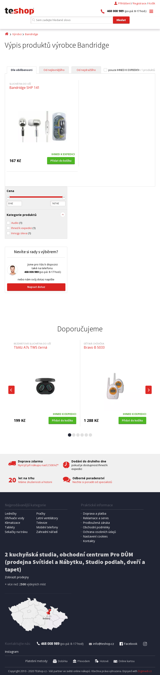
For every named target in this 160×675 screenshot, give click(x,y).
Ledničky (10, 513)
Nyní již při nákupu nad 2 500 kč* (38, 465)
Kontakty (89, 541)
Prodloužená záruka (96, 523)
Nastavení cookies (95, 536)
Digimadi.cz (145, 671)
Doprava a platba (94, 513)
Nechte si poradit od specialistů (92, 482)
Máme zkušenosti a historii (35, 482)
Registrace (139, 3)
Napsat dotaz (36, 287)
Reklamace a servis (96, 518)
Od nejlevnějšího (54, 70)
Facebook (128, 644)
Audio (16, 223)
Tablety (10, 527)
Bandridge (31, 34)
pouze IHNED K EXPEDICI (123, 70)
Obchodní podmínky (96, 527)
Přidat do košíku (60, 160)
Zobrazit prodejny (17, 577)
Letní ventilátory (47, 518)
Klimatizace (12, 523)
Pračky (40, 513)
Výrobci (17, 34)
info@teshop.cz (101, 644)
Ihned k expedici (23, 228)
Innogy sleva (21, 233)
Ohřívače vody (14, 518)
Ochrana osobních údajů (99, 532)
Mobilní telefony (47, 527)
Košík (152, 3)
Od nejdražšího (86, 70)
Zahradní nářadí (47, 532)
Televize (41, 523)
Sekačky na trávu (16, 532)
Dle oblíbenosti (21, 70)
